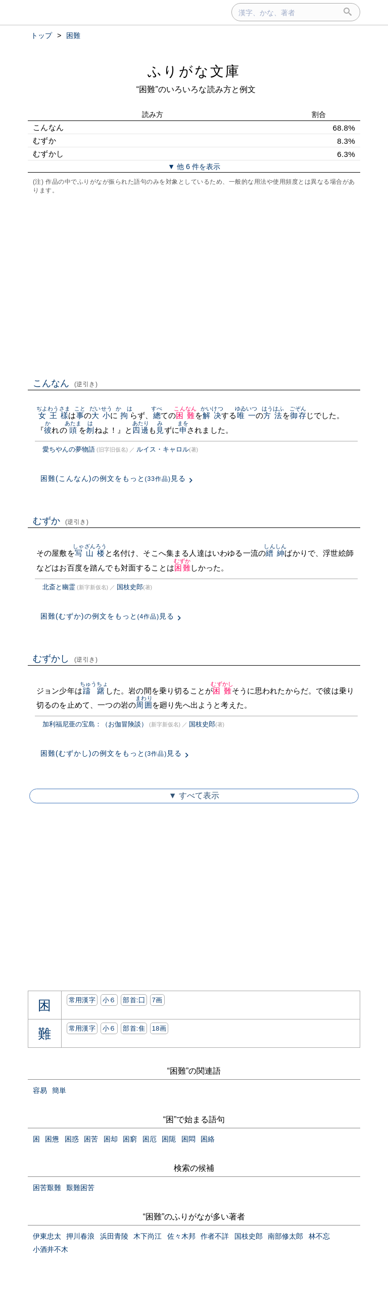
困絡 (208, 1139)
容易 (40, 1090)
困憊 (52, 1139)
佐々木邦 (181, 1236)
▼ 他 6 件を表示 (194, 166)
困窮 (130, 1139)
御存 (297, 415)
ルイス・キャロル (162, 449)
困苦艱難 (47, 1187)
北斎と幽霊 (58, 587)
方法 (273, 415)
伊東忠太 (47, 1236)
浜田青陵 (114, 1236)
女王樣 (53, 415)
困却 (111, 1139)
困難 (185, 415)
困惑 (72, 1139)
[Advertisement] (194, 285)
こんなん (65, 383)
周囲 (143, 705)
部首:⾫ (134, 1028)
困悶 (188, 1139)
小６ (109, 1000)
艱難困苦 (80, 1187)
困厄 (149, 1139)
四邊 (140, 430)
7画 (157, 1000)
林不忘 (319, 1236)
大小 (100, 415)
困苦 (91, 1139)
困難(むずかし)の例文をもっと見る (111, 753)
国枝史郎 (130, 587)
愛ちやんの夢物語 (68, 449)
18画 (159, 1028)
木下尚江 (147, 1236)
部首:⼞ (134, 1000)
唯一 (246, 415)
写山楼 (90, 553)
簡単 (59, 1090)
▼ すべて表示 (194, 795)
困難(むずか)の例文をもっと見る (107, 616)
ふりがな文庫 (194, 71)
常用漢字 (82, 1000)
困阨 (169, 1139)
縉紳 (275, 553)
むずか (61, 521)
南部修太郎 (285, 1236)
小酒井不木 (50, 1249)
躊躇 (94, 690)
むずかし (65, 659)
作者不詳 (215, 1236)
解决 (212, 415)
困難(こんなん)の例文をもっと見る (113, 478)
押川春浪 (80, 1236)
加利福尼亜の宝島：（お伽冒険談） (95, 724)
